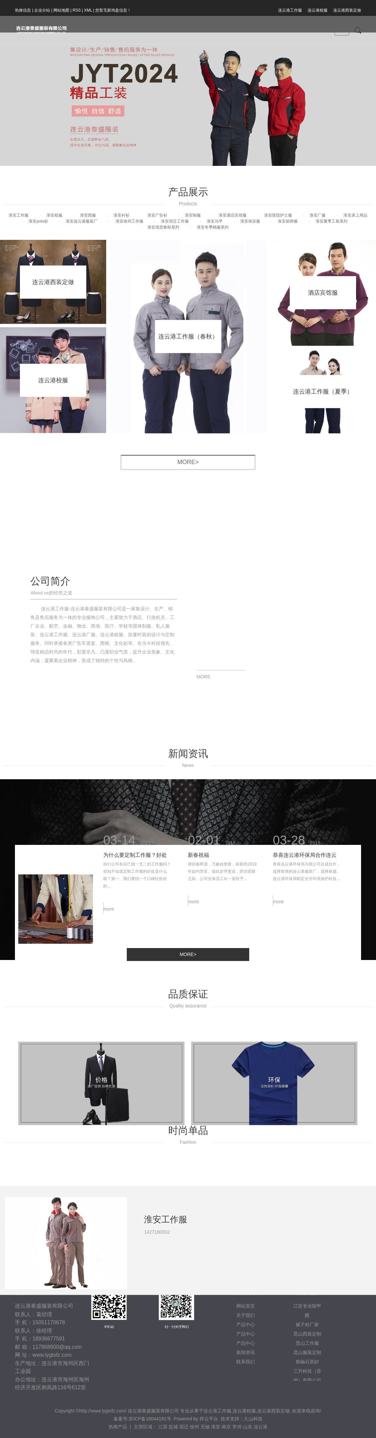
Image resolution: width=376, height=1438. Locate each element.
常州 (237, 1426)
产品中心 (245, 1343)
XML (88, 10)
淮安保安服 (250, 221)
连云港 (260, 1426)
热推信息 (23, 10)
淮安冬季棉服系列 (213, 227)
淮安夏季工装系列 (331, 221)
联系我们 (245, 1361)
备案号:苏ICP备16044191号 (142, 1418)
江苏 (163, 1426)
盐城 (173, 1426)
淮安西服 (88, 215)
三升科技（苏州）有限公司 (307, 1375)
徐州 (194, 1426)
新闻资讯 (245, 1352)
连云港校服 (318, 10)
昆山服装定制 (307, 1352)
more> (188, 462)
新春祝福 (198, 824)
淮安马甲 (215, 221)
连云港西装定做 (347, 10)
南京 (226, 1426)
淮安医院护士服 (278, 215)
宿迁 (183, 1426)
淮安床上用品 (355, 215)
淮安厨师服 (288, 221)
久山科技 (253, 1418)
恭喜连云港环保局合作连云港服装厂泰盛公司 (305, 825)
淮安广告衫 (157, 215)
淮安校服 (54, 215)
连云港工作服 (290, 10)
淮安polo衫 (38, 221)
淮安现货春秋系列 (163, 227)
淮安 (215, 1426)
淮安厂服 (318, 215)
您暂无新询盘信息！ (113, 10)
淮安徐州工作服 (129, 221)
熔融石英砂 (307, 1361)
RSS (77, 10)
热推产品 (118, 1426)
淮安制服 (193, 215)
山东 (247, 1426)
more (109, 877)
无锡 (205, 1426)
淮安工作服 (19, 215)
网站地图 (61, 10)
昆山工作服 (307, 1343)
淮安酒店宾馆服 (233, 215)
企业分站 (42, 10)
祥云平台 (208, 1418)
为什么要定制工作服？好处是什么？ (135, 825)
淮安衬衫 (121, 215)
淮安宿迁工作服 (175, 221)
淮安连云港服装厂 (82, 221)
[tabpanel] (188, 1286)
